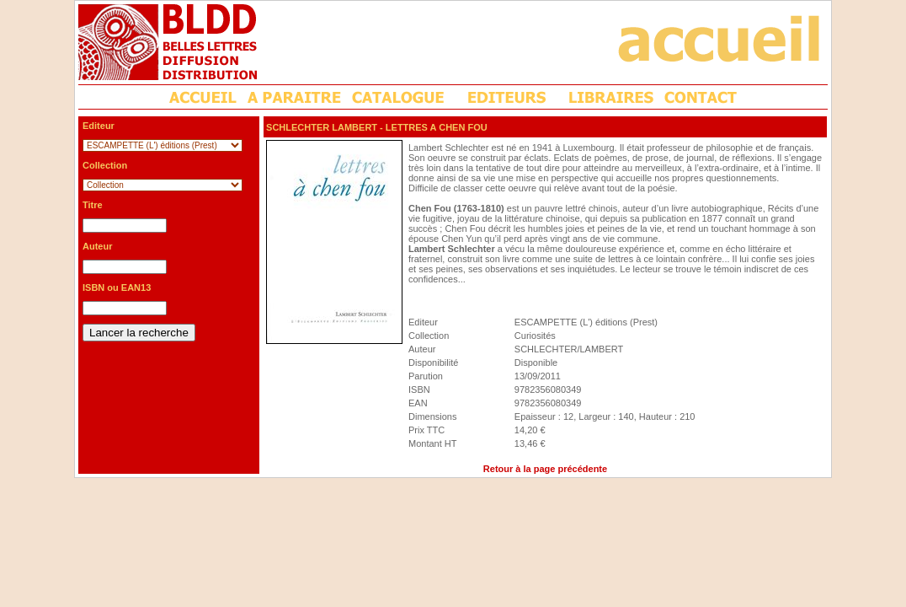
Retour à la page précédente (545, 469)
